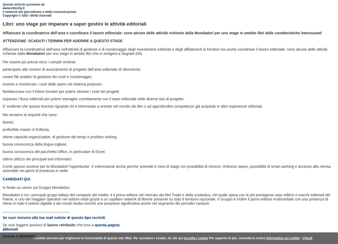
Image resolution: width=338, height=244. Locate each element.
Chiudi (307, 238)
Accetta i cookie (196, 238)
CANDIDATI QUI (16, 179)
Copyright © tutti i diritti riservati (27, 15)
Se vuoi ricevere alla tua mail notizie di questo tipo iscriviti (54, 218)
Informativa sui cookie (283, 238)
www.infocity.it (14, 8)
